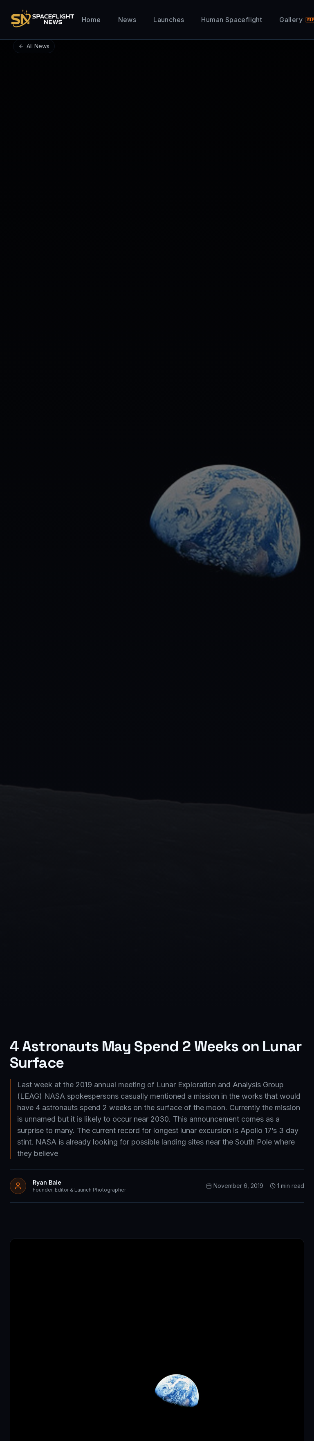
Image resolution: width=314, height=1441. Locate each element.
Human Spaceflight (231, 20)
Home (91, 20)
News (127, 20)
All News (33, 46)
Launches (168, 20)
